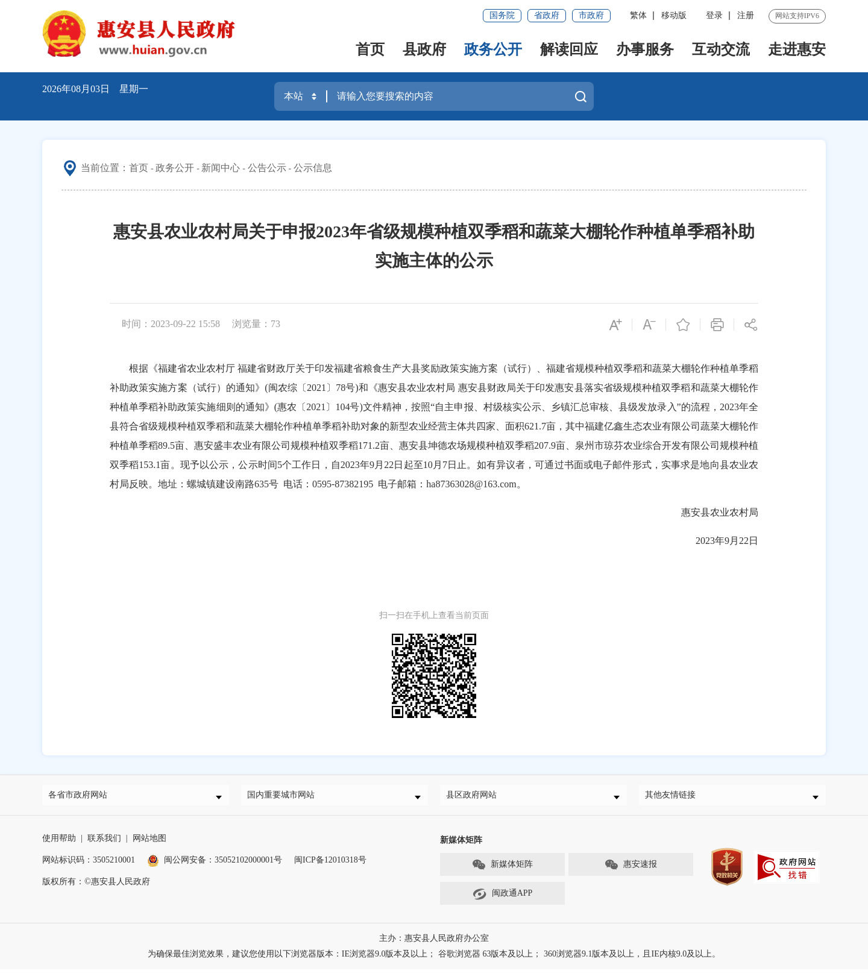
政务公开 (493, 49)
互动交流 (721, 49)
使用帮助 (59, 843)
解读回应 (569, 49)
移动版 (674, 15)
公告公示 (267, 168)
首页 (370, 49)
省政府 (546, 15)
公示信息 (313, 168)
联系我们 (104, 843)
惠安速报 (630, 870)
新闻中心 (220, 168)
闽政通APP (503, 898)
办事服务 (645, 49)
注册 (745, 15)
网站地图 (149, 843)
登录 (714, 15)
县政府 (424, 49)
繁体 (638, 15)
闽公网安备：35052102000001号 (214, 864)
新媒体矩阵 (502, 870)
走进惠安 (797, 49)
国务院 (502, 15)
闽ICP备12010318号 (330, 864)
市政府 (591, 15)
